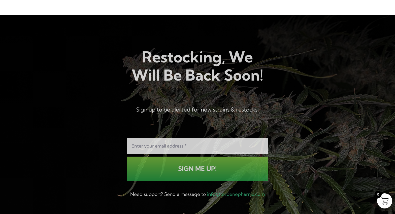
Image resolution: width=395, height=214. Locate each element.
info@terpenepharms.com (236, 195)
